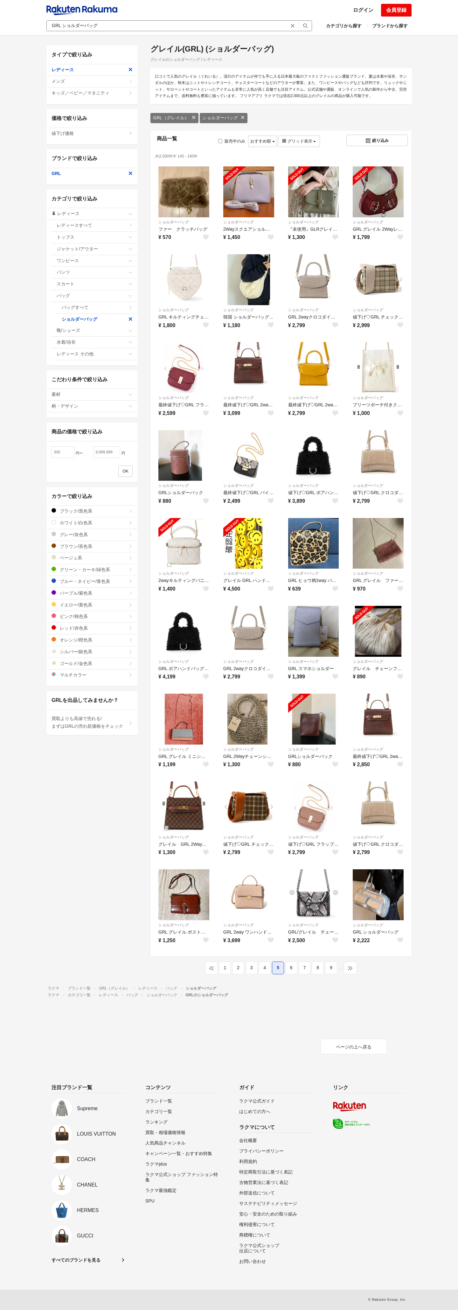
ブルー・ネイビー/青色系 (92, 581)
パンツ (95, 272)
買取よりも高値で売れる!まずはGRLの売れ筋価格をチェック (92, 722)
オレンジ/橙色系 (92, 639)
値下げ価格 (92, 133)
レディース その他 (95, 353)
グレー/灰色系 (92, 534)
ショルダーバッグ (223, 117)
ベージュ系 (92, 557)
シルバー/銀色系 (92, 651)
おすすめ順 (262, 141)
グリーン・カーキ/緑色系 (92, 569)
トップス (95, 237)
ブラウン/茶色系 (92, 546)
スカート (95, 283)
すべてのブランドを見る (76, 1260)
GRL (92, 173)
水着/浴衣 (95, 342)
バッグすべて (97, 307)
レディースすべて (95, 225)
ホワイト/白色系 (92, 522)
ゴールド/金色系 (92, 663)
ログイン (363, 10)
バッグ (95, 295)
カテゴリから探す (344, 25)
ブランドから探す (390, 25)
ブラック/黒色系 (92, 511)
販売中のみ (231, 141)
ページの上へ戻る (353, 1046)
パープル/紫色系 (92, 593)
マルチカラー (92, 674)
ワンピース (95, 260)
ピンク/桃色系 (92, 616)
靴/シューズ (95, 330)
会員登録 (396, 10)
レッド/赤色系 (92, 628)
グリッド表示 (299, 141)
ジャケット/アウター (95, 248)
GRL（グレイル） (174, 117)
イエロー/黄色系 (92, 604)
